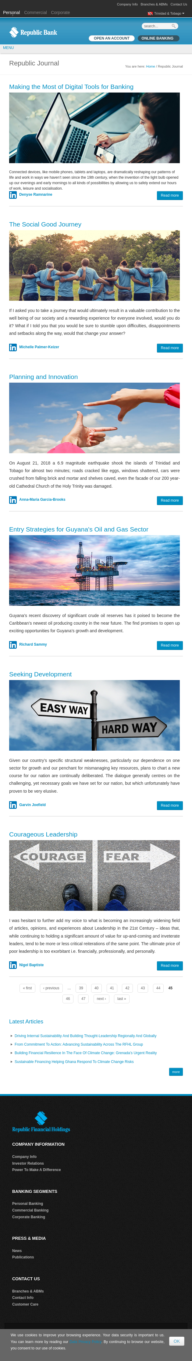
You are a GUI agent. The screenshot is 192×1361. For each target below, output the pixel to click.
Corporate (60, 12)
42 (127, 988)
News (17, 1251)
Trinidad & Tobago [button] (169, 13)
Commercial (35, 12)
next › (101, 999)
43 (143, 988)
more (176, 1072)
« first (27, 988)
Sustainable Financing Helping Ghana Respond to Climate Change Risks (74, 1062)
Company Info (127, 4)
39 (81, 988)
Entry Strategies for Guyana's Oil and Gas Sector (78, 529)
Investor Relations (28, 1163)
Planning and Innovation (43, 376)
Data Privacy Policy (85, 1342)
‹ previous (51, 988)
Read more (170, 195)
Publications (23, 1257)
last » (121, 999)
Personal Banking (27, 1203)
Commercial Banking (30, 1210)
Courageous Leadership (43, 834)
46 (68, 999)
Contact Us (179, 4)
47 (83, 999)
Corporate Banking (28, 1217)
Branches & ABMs (154, 4)
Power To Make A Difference (36, 1170)
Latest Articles (26, 1022)
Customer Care (25, 1304)
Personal (12, 12)
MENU (8, 48)
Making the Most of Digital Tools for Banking (71, 86)
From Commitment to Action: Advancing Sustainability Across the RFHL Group (79, 1044)
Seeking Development (40, 674)
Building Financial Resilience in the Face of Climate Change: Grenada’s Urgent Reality (86, 1053)
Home (150, 66)
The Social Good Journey (45, 224)
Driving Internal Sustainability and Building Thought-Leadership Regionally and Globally (85, 1036)
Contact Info (23, 1298)
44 (158, 988)
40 (96, 988)
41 (112, 988)
